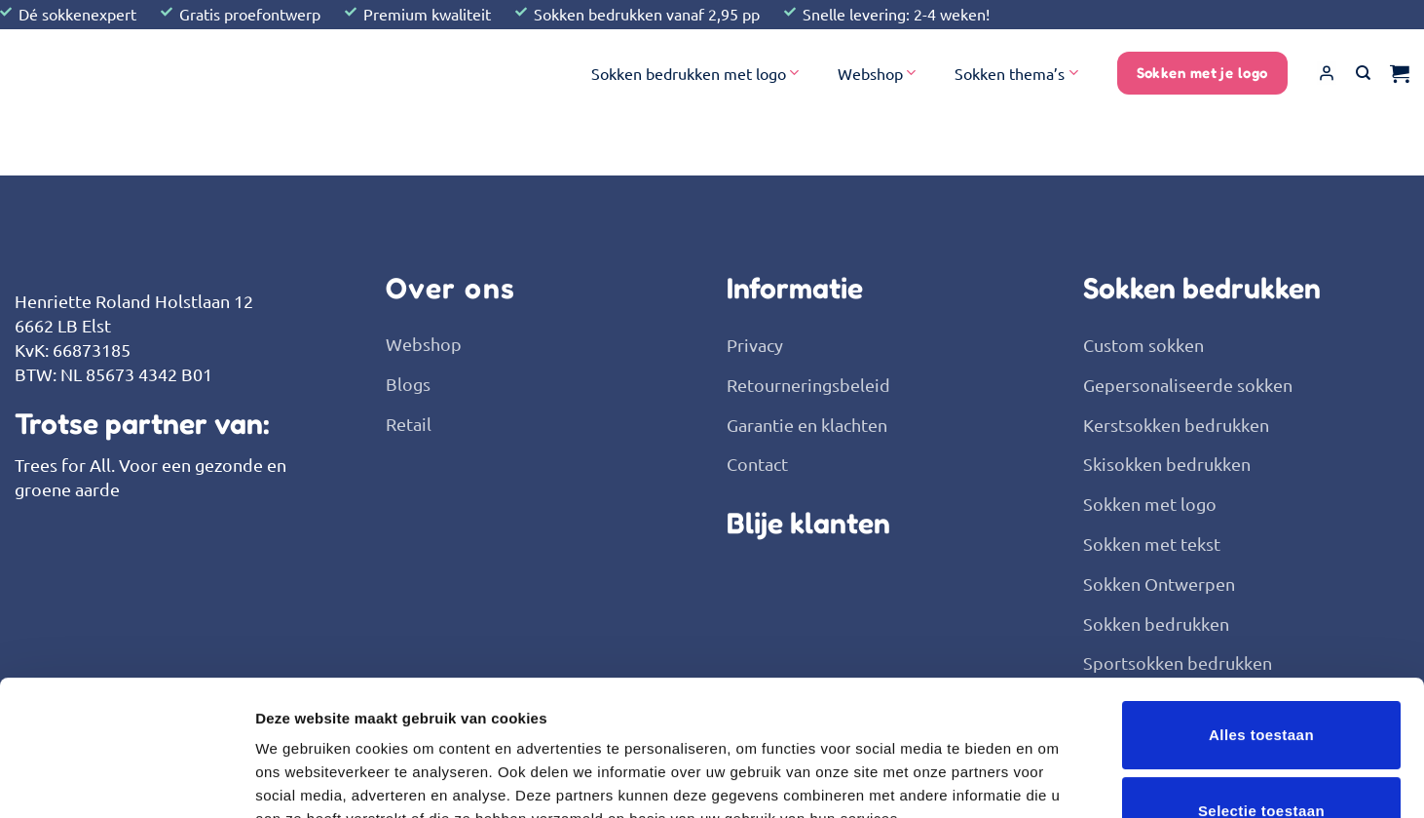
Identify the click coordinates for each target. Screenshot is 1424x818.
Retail (408, 423)
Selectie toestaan (1261, 684)
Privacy (755, 344)
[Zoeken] (1363, 73)
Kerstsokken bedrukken (1176, 424)
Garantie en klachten (807, 424)
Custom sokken (1143, 344)
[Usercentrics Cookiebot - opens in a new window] (126, 780)
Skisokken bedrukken (1167, 463)
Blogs (408, 383)
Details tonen (1052, 779)
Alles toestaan (1261, 608)
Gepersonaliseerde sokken (1188, 384)
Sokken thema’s (1016, 73)
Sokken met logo (1150, 503)
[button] (1326, 73)
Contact (757, 463)
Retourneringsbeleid (808, 384)
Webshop (877, 73)
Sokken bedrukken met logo (695, 73)
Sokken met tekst (1151, 543)
